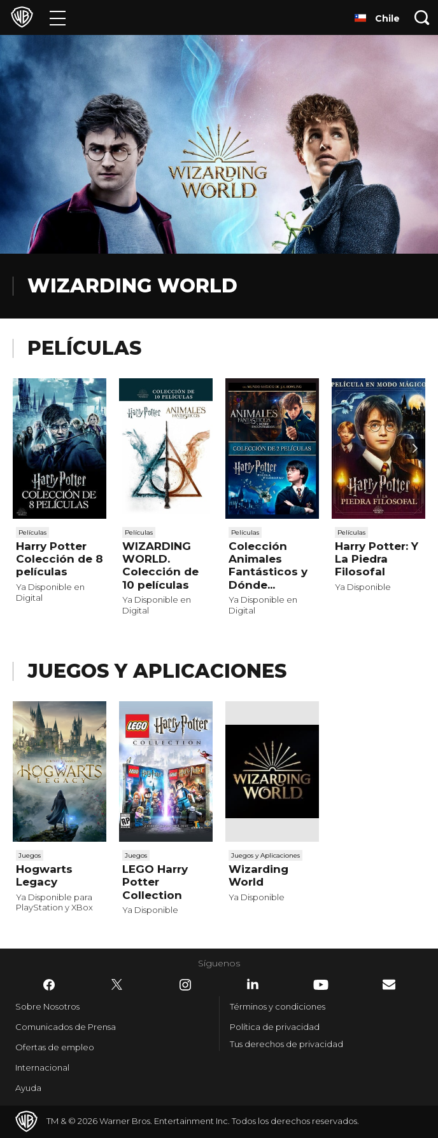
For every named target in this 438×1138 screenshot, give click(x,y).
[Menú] (57, 17)
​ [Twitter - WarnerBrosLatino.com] (117, 985)
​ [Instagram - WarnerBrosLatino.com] (185, 985)
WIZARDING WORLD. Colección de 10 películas (160, 565)
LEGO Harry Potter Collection (155, 882)
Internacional (42, 1067)
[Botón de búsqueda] (422, 17)
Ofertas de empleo (54, 1047)
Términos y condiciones (277, 1006)
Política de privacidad (275, 1027)
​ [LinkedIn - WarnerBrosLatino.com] (252, 984)
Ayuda (28, 1088)
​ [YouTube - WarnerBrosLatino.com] (320, 984)
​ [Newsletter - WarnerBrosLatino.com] (389, 984)
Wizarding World (258, 875)
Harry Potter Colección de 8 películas (59, 559)
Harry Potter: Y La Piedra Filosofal (376, 559)
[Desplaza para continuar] (415, 449)
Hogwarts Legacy (44, 875)
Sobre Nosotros (47, 1006)
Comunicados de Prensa (65, 1027)
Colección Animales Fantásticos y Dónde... (268, 565)
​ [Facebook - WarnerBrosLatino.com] (49, 985)
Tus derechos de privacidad (286, 1044)
